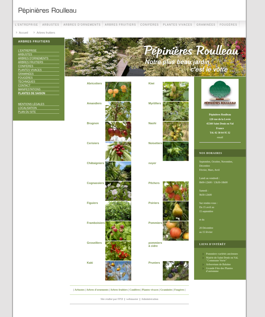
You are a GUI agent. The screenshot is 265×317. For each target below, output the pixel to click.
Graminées (206, 24)
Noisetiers (155, 143)
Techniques (26, 81)
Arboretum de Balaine (218, 264)
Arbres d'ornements (82, 24)
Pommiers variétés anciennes (222, 253)
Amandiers (94, 103)
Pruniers (154, 262)
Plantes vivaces (177, 24)
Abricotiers (94, 83)
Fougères (228, 24)
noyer (152, 163)
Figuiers (92, 202)
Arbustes (50, 24)
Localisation (27, 108)
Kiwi (151, 83)
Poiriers (154, 202)
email (220, 137)
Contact (24, 85)
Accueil (23, 32)
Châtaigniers (95, 163)
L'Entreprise (26, 24)
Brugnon (93, 123)
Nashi (152, 123)
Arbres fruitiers (120, 24)
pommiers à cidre (155, 244)
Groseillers (94, 242)
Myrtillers (155, 103)
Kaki (90, 262)
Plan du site (27, 111)
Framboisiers (96, 222)
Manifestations (29, 89)
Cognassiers (95, 183)
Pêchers (154, 183)
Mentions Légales (31, 104)
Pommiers (155, 222)
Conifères (149, 24)
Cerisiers (93, 143)
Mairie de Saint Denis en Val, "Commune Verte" (222, 259)
